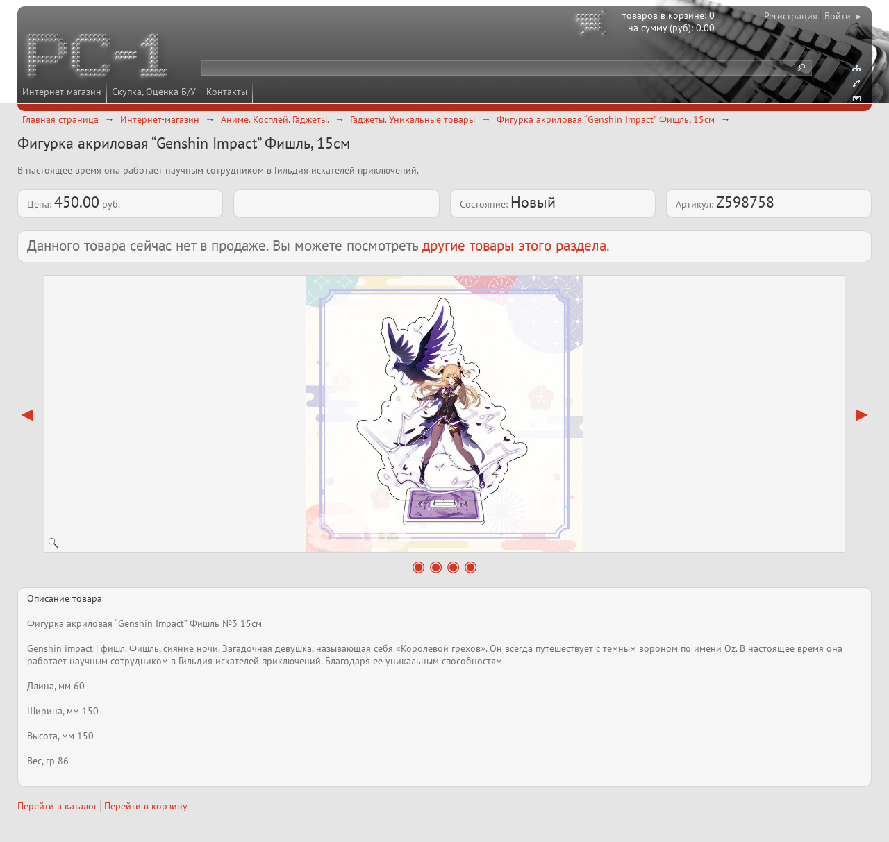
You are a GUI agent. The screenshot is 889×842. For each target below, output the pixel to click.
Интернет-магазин (61, 91)
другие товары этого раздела (514, 245)
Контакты (226, 91)
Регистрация (790, 16)
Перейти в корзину (146, 806)
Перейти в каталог (57, 806)
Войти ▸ (842, 16)
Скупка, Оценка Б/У (154, 91)
